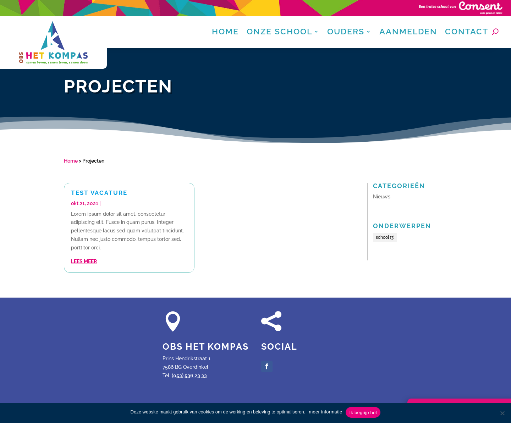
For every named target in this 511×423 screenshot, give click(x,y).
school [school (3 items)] (385, 237)
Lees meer (84, 261)
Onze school (279, 32)
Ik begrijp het (363, 412)
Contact (466, 32)
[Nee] (502, 413)
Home (225, 32)
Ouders (345, 32)
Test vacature (99, 192)
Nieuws (381, 196)
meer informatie (325, 411)
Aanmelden (408, 32)
